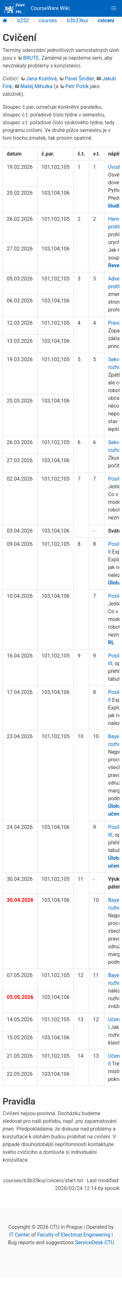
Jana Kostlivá (41, 79)
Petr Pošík (77, 86)
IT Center (19, 1235)
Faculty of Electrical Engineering (73, 1235)
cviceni (106, 20)
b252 (23, 20)
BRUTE (31, 58)
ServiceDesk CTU (94, 1242)
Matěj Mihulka (36, 86)
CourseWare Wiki (37, 8)
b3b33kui (77, 20)
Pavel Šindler (79, 79)
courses (48, 20)
